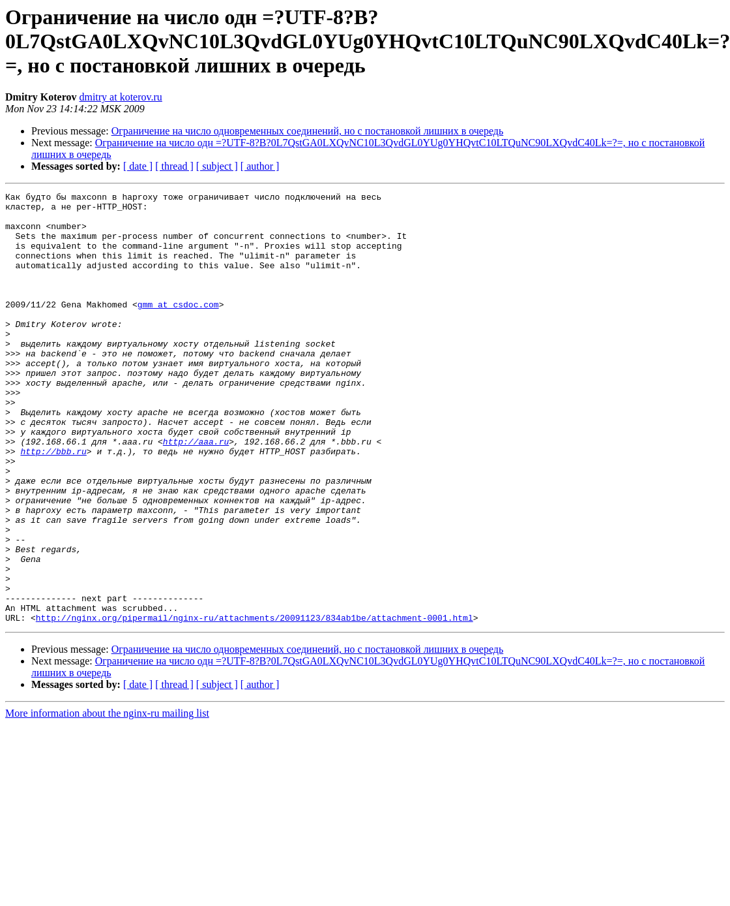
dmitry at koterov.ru (120, 96)
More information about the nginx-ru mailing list (107, 799)
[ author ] (260, 166)
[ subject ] (217, 166)
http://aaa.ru (196, 492)
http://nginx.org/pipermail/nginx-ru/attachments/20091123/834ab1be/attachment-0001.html (254, 704)
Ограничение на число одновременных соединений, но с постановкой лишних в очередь (307, 130)
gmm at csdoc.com (178, 328)
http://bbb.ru (53, 504)
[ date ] (138, 166)
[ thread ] (174, 166)
